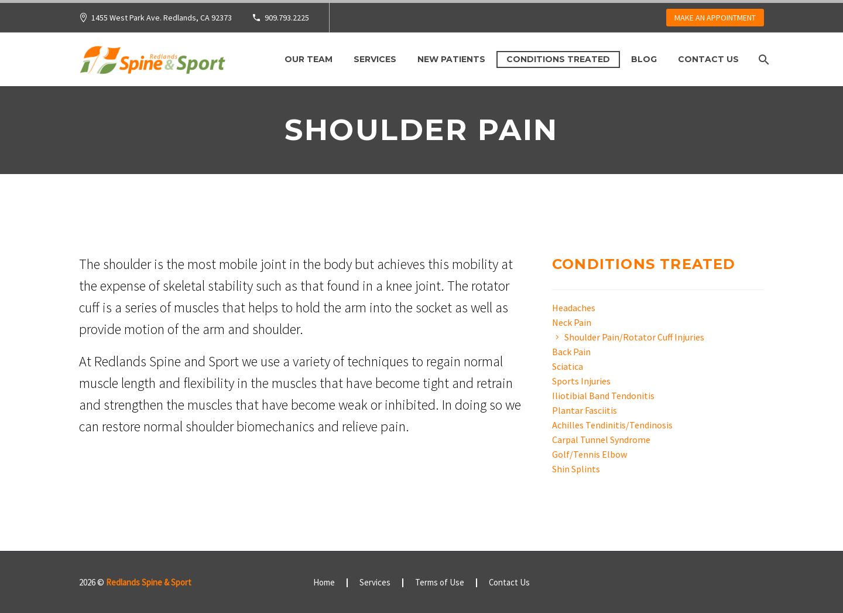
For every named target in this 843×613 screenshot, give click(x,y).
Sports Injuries (581, 381)
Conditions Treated (558, 59)
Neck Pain (571, 322)
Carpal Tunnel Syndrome (601, 439)
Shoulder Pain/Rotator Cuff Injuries (634, 337)
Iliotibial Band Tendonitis (603, 395)
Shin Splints (576, 469)
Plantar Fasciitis (584, 410)
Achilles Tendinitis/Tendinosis (612, 425)
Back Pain (571, 351)
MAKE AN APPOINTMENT (715, 17)
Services (375, 59)
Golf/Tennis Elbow (589, 454)
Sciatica (567, 366)
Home (324, 582)
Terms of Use (439, 582)
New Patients (451, 59)
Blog (644, 59)
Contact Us (708, 59)
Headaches (573, 308)
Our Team (309, 59)
